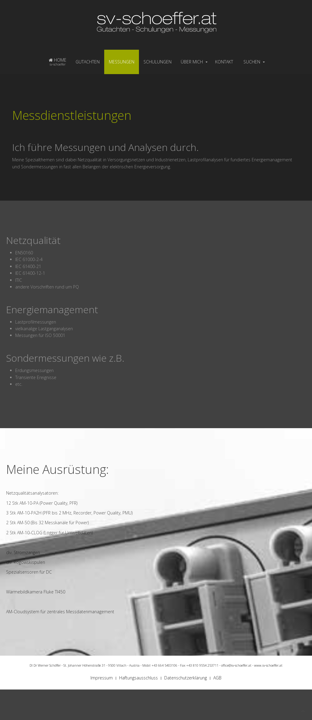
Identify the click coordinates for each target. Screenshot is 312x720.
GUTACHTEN (88, 62)
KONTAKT (224, 62)
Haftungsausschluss (138, 678)
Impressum (101, 678)
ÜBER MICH (192, 62)
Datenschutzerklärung (185, 678)
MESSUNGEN (121, 62)
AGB (217, 678)
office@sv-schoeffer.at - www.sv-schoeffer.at (251, 665)
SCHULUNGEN (158, 62)
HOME (57, 61)
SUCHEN (251, 62)
